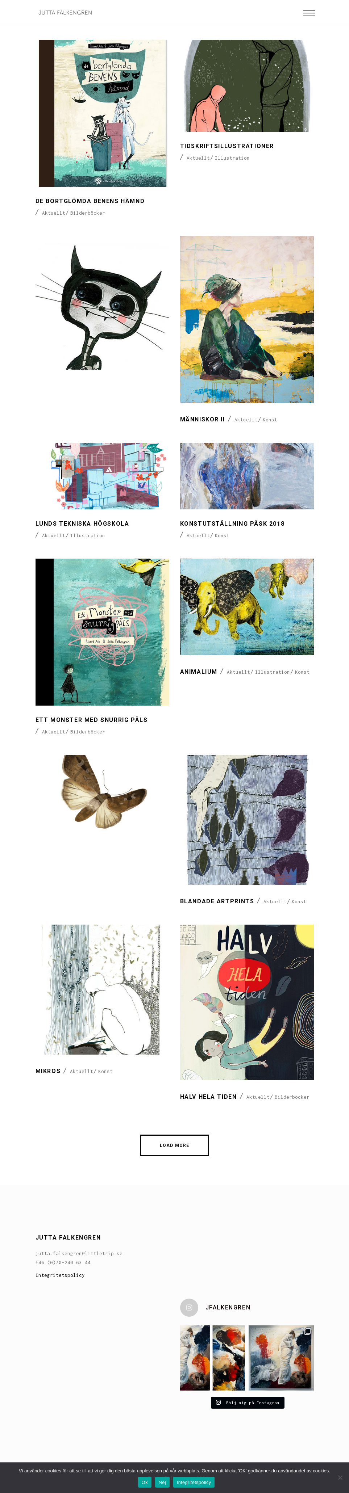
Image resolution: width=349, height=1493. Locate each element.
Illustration (232, 158)
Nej (162, 1482)
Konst (270, 419)
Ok (145, 1482)
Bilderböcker (87, 213)
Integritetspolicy (60, 1275)
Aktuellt (53, 213)
